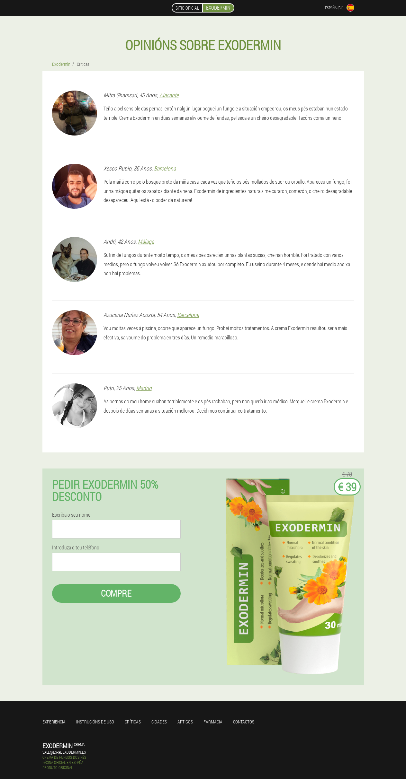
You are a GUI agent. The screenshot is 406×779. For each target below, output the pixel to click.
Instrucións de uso (95, 722)
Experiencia (54, 722)
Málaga (146, 241)
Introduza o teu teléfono (75, 547)
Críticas (133, 722)
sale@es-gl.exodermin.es (64, 752)
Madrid (144, 388)
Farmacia (212, 722)
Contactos (243, 722)
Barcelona (165, 168)
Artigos (185, 722)
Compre (116, 593)
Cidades (159, 722)
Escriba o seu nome (71, 514)
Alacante (169, 95)
